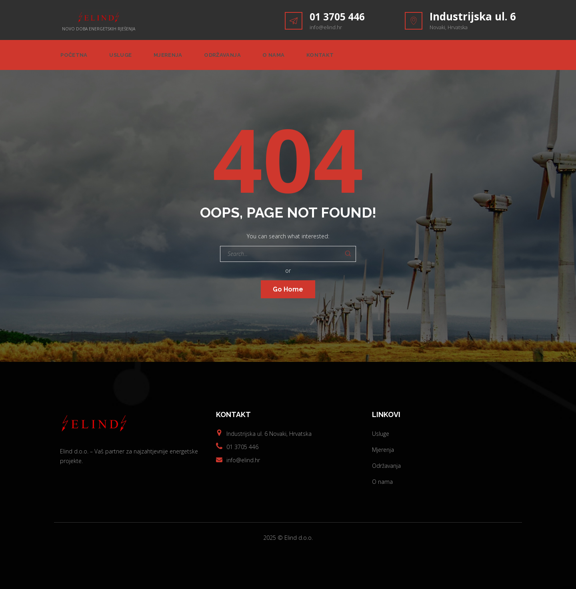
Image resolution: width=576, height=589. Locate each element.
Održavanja (224, 56)
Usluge (121, 56)
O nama (277, 56)
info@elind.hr (326, 27)
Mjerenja (169, 56)
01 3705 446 (339, 16)
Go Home (288, 291)
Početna (73, 56)
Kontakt (325, 56)
